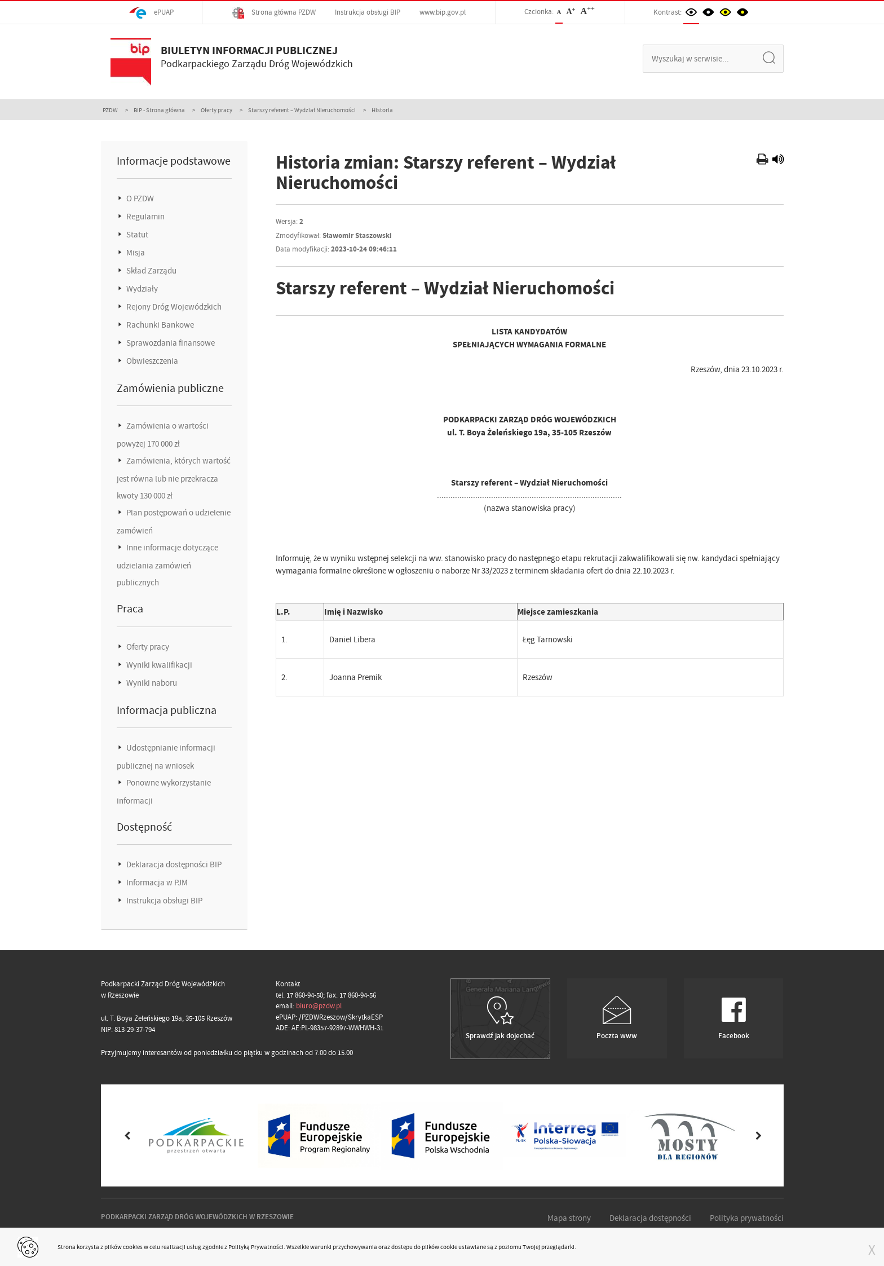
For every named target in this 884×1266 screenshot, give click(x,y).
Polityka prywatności (747, 1218)
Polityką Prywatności (256, 1247)
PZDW (110, 110)
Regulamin (145, 216)
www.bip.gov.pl (442, 12)
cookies (133, 1247)
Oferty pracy (216, 110)
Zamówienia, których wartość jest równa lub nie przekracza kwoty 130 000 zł (174, 478)
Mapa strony (569, 1218)
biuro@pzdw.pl (319, 1006)
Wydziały (141, 288)
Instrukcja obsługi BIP (367, 12)
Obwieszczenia (151, 361)
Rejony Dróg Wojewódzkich (173, 306)
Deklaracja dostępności (650, 1218)
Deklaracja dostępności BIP (173, 864)
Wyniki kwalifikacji (158, 665)
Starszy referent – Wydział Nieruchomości (302, 110)
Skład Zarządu (150, 270)
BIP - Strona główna (159, 110)
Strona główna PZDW (274, 13)
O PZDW (139, 198)
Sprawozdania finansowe (170, 343)
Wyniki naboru (151, 683)
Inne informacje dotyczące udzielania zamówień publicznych (167, 565)
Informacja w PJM (156, 882)
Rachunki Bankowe (159, 324)
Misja (135, 252)
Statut (136, 234)
